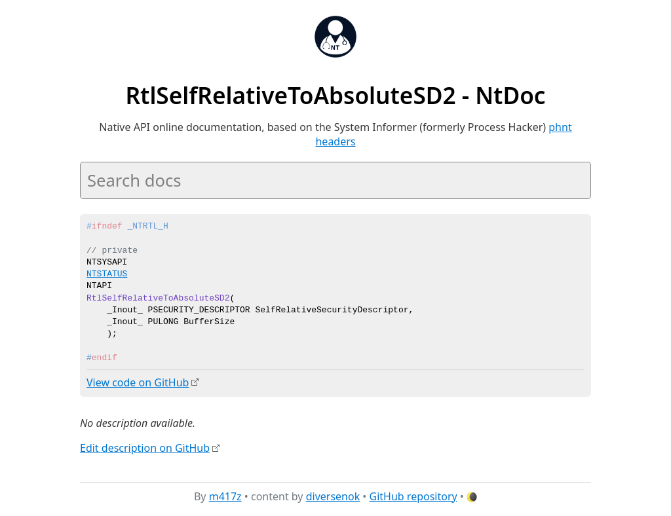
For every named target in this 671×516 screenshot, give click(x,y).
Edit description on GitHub (145, 447)
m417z (225, 495)
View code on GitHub (137, 382)
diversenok (333, 495)
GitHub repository (413, 495)
